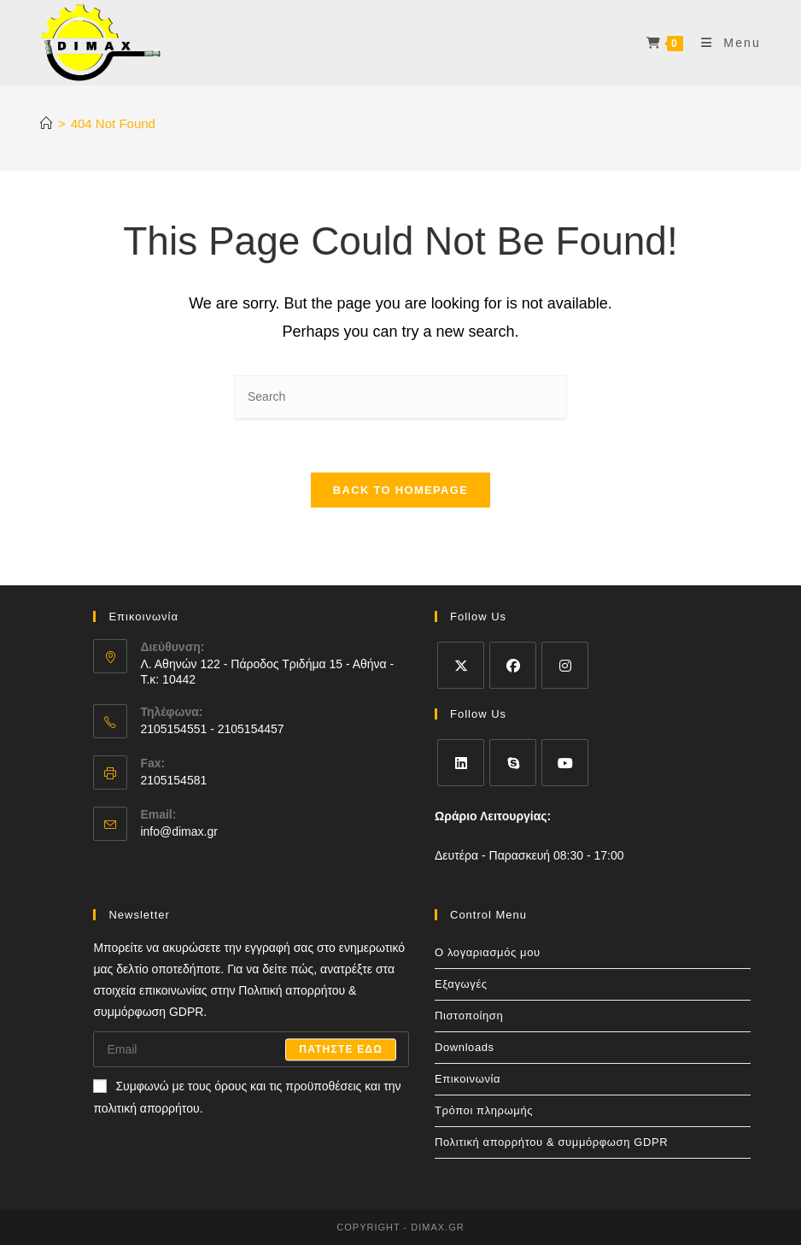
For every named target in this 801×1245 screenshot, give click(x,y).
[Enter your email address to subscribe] (251, 1049)
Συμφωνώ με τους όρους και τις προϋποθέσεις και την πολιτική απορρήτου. (246, 1096)
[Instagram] (564, 665)
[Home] (46, 123)
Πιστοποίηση (469, 1015)
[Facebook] (512, 665)
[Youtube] (564, 762)
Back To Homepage (400, 490)
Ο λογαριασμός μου (488, 952)
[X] (460, 665)
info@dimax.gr (178, 831)
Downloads (464, 1047)
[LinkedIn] (460, 762)
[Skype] (512, 762)
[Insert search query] (400, 397)
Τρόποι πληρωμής (484, 1110)
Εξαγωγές (461, 984)
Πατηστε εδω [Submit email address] (341, 1049)
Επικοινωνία (467, 1078)
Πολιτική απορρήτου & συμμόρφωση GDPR (551, 1142)
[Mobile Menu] (724, 43)
